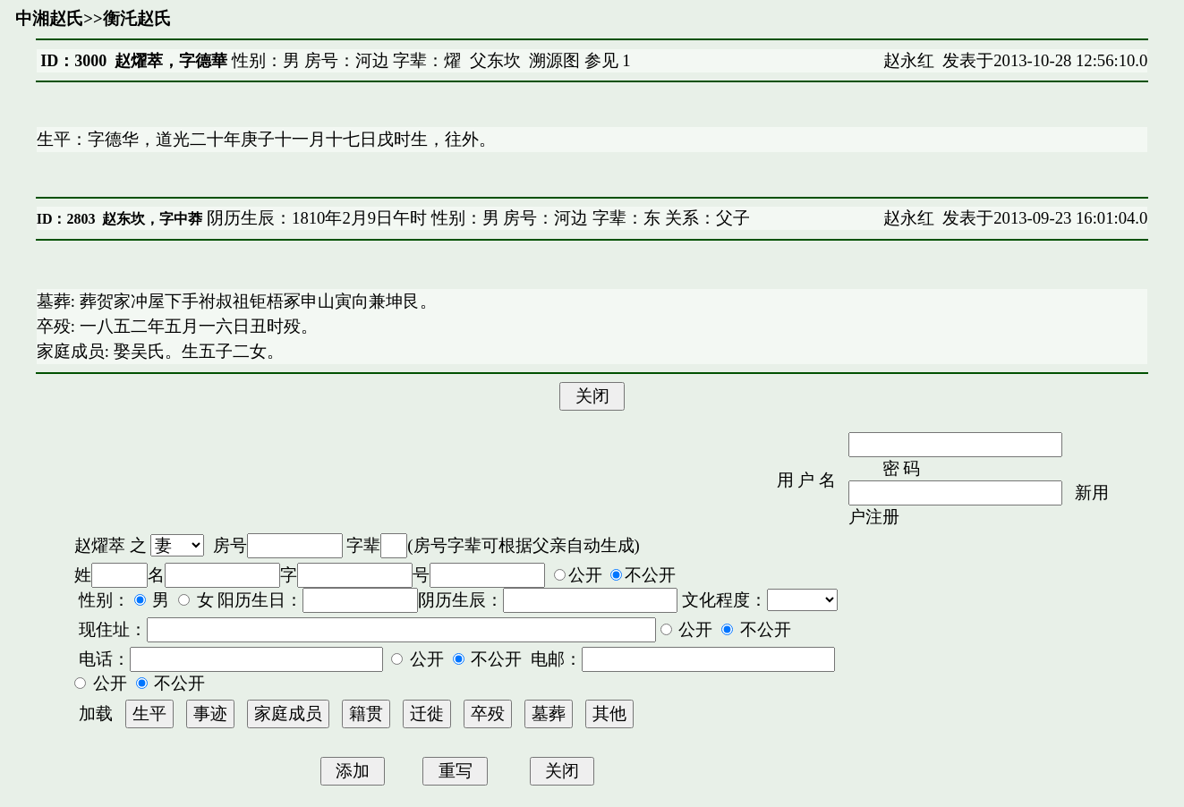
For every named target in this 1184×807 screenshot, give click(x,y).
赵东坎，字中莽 (152, 218)
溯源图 (554, 60)
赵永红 (908, 60)
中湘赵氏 (49, 18)
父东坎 (495, 60)
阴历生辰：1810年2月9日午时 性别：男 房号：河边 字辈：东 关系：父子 (475, 217)
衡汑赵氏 (137, 18)
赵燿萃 (99, 545)
